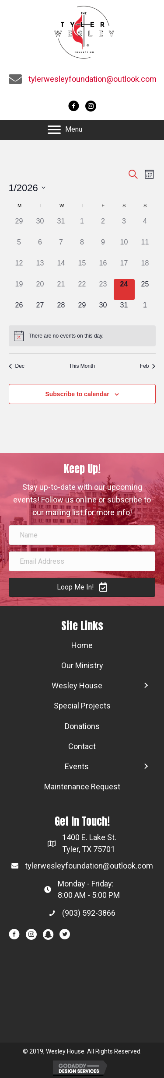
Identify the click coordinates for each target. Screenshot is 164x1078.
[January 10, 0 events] (124, 247)
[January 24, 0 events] (124, 289)
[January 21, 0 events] (61, 289)
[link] (82, 645)
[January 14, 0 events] (61, 268)
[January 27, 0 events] (40, 310)
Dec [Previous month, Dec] (16, 366)
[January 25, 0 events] (145, 289)
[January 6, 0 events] (40, 247)
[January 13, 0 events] (40, 268)
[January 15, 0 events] (82, 268)
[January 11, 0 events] (145, 247)
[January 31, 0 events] (124, 310)
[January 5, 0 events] (19, 247)
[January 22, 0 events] (82, 289)
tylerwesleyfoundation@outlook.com (92, 79)
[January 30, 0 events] (103, 310)
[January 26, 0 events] (19, 310)
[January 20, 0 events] (40, 289)
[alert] (82, 335)
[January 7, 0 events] (61, 247)
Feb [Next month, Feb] (148, 366)
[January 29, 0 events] (82, 310)
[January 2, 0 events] (103, 226)
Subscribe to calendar (77, 394)
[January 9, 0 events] (103, 247)
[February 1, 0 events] (145, 310)
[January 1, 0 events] (82, 226)
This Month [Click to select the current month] (82, 366)
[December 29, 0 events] (19, 226)
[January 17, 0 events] (124, 268)
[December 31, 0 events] (61, 226)
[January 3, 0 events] (124, 226)
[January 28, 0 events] (61, 310)
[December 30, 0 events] (40, 226)
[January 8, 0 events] (82, 247)
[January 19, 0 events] (19, 289)
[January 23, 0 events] (103, 289)
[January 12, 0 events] (19, 268)
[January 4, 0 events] (145, 226)
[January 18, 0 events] (145, 268)
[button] (65, 129)
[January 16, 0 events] (103, 268)
